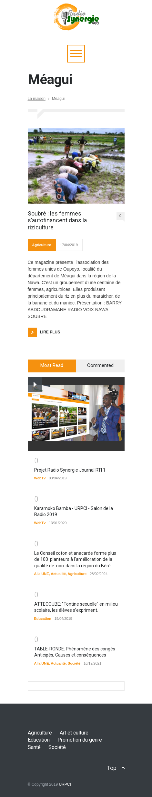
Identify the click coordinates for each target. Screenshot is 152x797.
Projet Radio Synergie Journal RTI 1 (70, 470)
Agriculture (41, 245)
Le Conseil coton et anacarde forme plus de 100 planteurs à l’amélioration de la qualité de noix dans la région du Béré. (75, 559)
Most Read (51, 365)
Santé (34, 747)
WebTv (40, 478)
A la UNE (41, 574)
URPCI (65, 784)
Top (112, 767)
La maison (37, 98)
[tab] (52, 366)
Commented (100, 365)
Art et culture (74, 733)
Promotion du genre (79, 740)
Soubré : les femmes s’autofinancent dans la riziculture (57, 220)
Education (42, 618)
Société (74, 663)
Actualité (58, 574)
